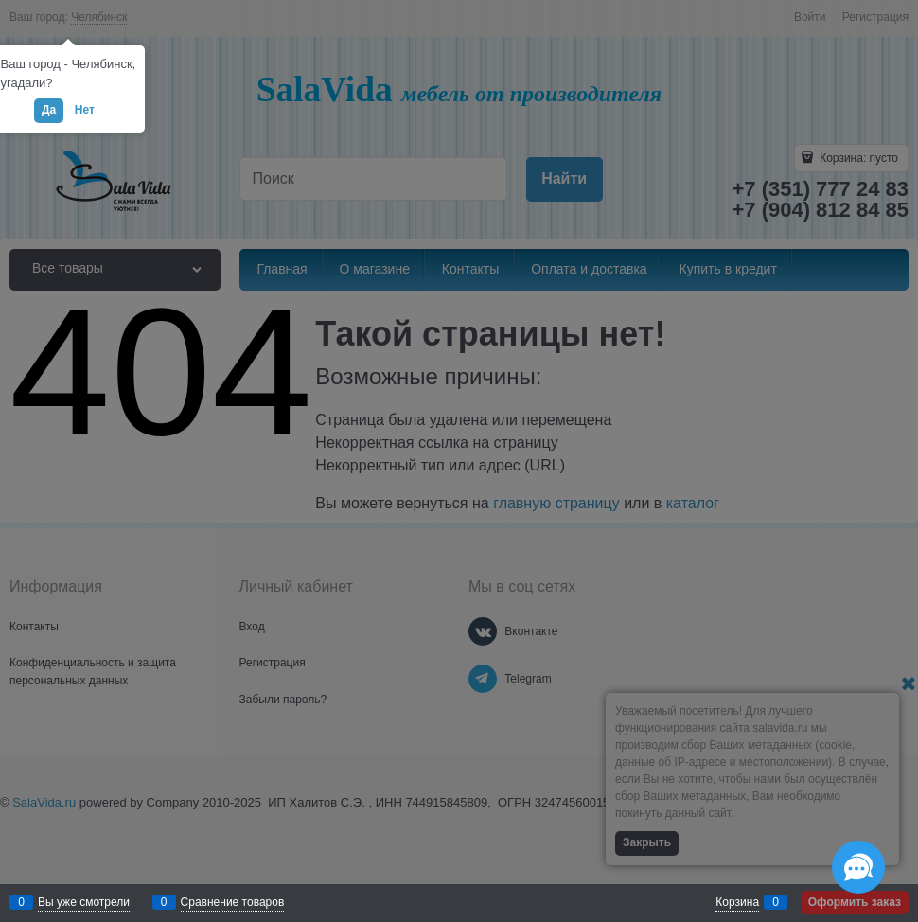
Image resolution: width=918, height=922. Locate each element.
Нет (85, 109)
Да (49, 109)
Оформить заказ (854, 902)
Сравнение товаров (233, 902)
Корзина (737, 902)
